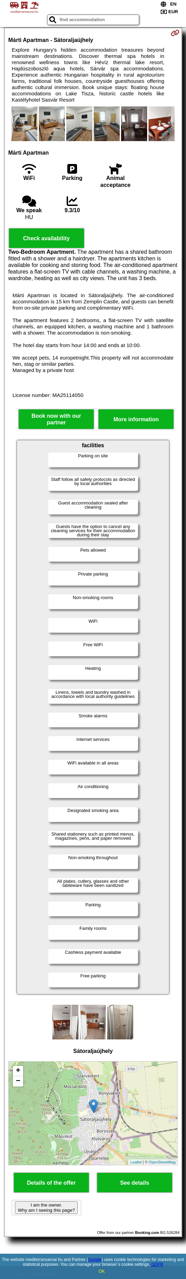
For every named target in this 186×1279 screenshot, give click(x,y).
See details (134, 1183)
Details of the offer (51, 1183)
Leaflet (136, 1162)
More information (136, 419)
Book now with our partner (56, 419)
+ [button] (18, 1071)
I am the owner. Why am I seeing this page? (46, 1207)
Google (95, 1259)
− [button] (18, 1081)
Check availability (46, 238)
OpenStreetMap (162, 1162)
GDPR (157, 1264)
